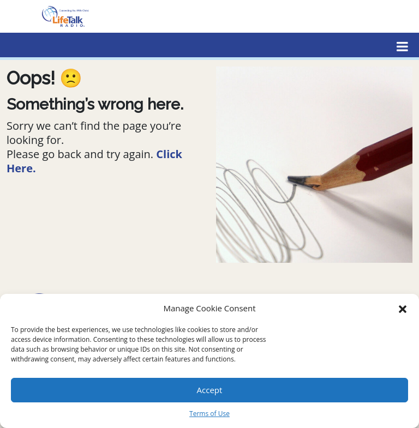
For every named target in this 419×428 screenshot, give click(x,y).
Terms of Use (209, 413)
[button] (402, 308)
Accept (210, 389)
